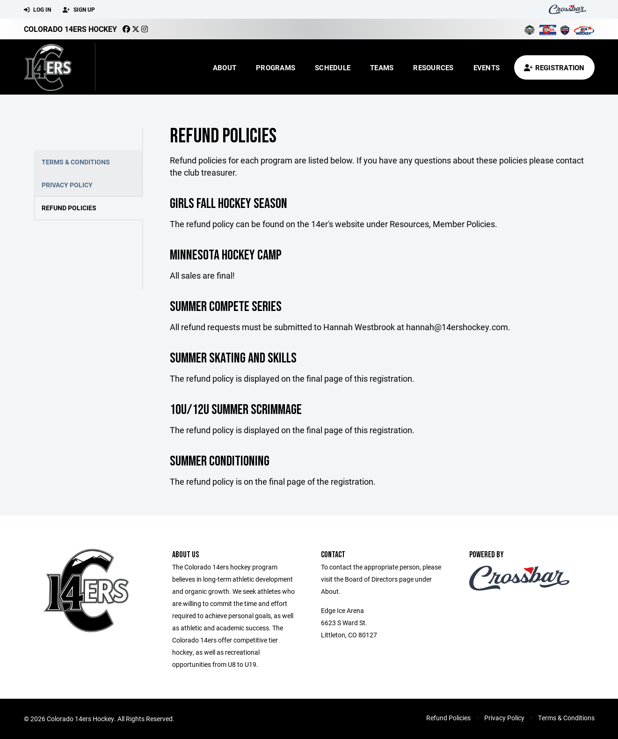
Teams (381, 67)
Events (486, 67)
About (224, 67)
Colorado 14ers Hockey (70, 29)
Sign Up (79, 10)
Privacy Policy (67, 184)
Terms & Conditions (76, 161)
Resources (433, 67)
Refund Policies (69, 207)
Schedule (332, 67)
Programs (275, 67)
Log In (37, 10)
